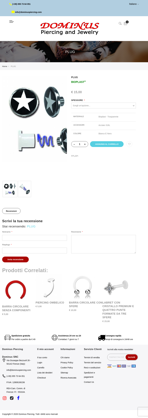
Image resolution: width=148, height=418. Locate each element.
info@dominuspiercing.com (27, 12)
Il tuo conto (42, 357)
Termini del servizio (92, 362)
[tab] (11, 211)
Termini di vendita (92, 357)
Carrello (40, 367)
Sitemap (64, 373)
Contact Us (89, 382)
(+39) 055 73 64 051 (20, 4)
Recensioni (11, 211)
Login (39, 362)
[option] (9, 189)
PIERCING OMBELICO (50, 302)
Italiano (134, 4)
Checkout (41, 378)
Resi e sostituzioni (92, 367)
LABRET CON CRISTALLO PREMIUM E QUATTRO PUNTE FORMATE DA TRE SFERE (118, 310)
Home (4, 66)
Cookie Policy (67, 367)
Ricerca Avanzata (68, 378)
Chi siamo (65, 357)
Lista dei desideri (44, 373)
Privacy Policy (67, 362)
